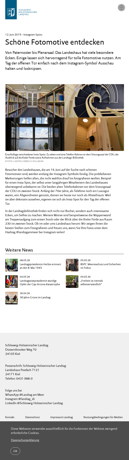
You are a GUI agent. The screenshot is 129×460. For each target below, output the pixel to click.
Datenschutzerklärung (25, 440)
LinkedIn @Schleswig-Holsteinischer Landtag (34, 403)
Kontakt (9, 417)
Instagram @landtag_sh (20, 399)
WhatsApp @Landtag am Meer (24, 394)
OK (15, 451)
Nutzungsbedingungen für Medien (103, 417)
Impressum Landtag (61, 417)
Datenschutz (32, 417)
